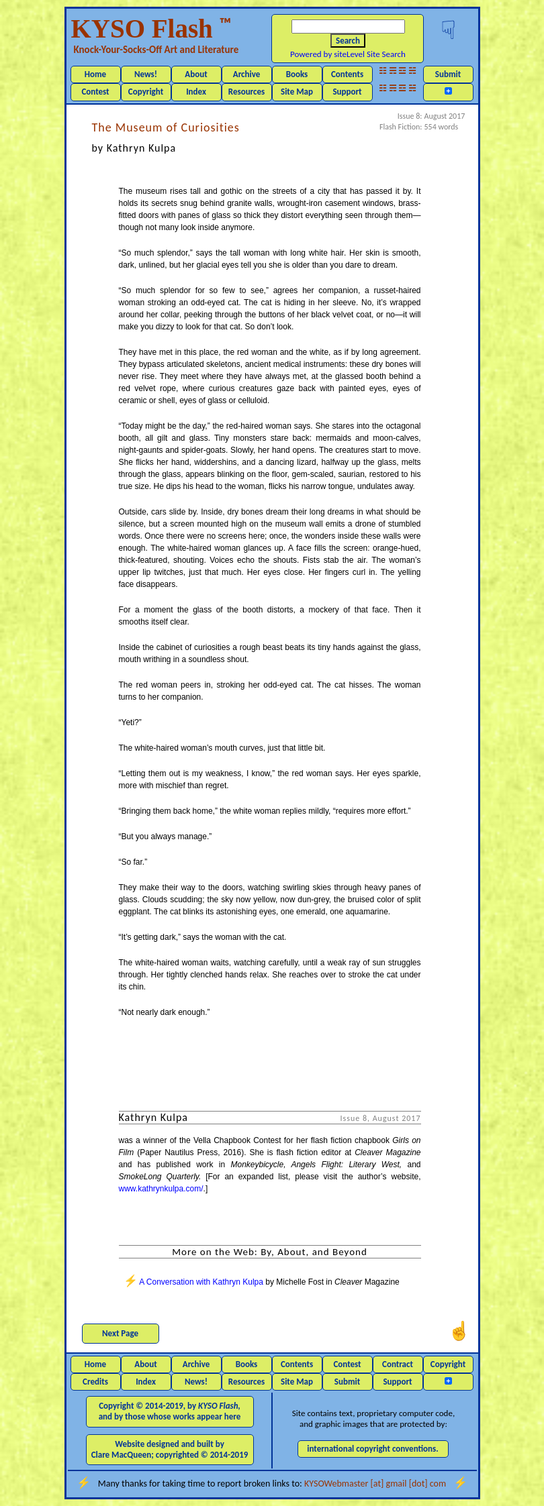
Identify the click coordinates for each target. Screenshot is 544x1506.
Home (95, 74)
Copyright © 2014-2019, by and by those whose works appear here (170, 1411)
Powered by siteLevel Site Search (348, 54)
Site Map (297, 92)
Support (346, 92)
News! (145, 74)
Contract (397, 1364)
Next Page (120, 1333)
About (196, 74)
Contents (347, 74)
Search (348, 41)
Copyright (145, 92)
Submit (448, 74)
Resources (246, 92)
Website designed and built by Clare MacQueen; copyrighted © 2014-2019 (169, 1449)
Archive (247, 74)
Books (297, 74)
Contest (95, 92)
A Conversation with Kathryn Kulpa (201, 1282)
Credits (95, 1382)
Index (196, 92)
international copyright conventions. (373, 1449)
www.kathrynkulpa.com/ (161, 1188)
